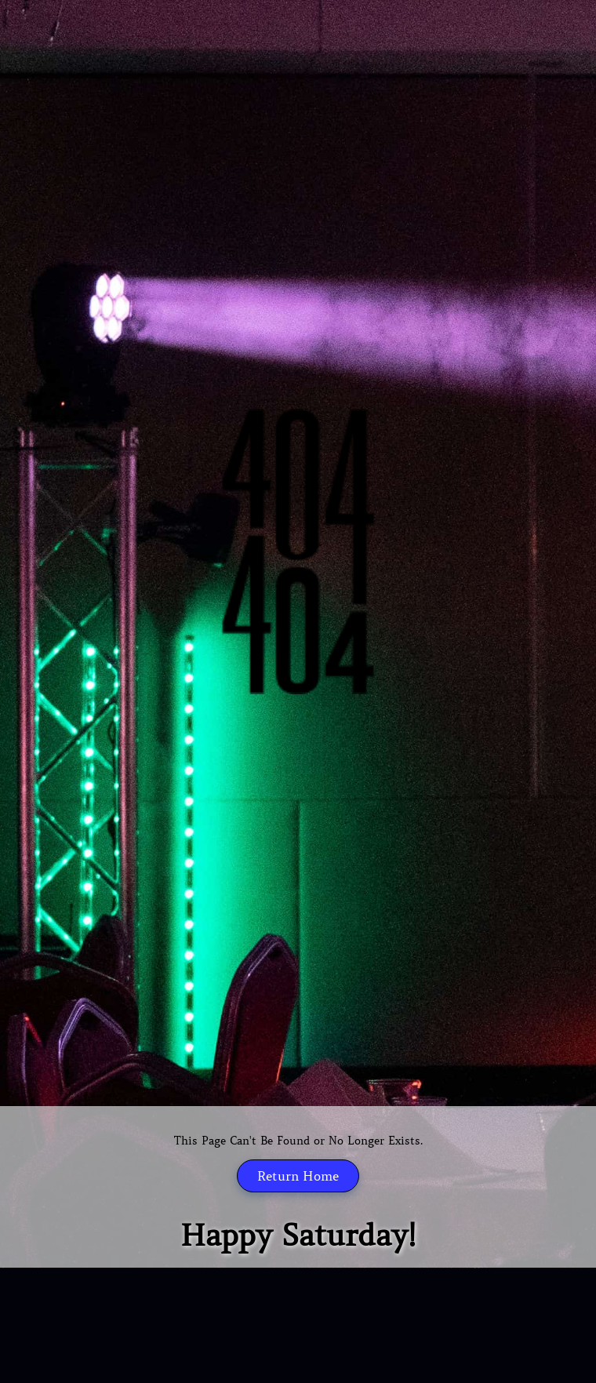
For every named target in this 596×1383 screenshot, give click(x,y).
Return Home (298, 1176)
